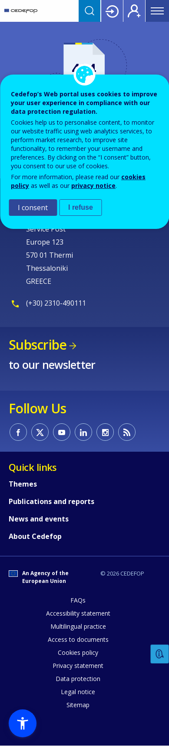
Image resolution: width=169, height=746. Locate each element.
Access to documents (78, 639)
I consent (33, 207)
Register (134, 11)
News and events (39, 519)
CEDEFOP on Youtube (61, 432)
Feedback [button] (160, 654)
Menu (157, 10)
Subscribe (37, 345)
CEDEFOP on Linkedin (83, 432)
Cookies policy (78, 652)
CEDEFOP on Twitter (40, 432)
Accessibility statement (78, 613)
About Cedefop (35, 536)
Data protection (78, 678)
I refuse (80, 207)
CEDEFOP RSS (127, 432)
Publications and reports (51, 501)
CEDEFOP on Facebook (18, 432)
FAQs (78, 600)
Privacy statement (78, 665)
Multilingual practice (78, 626)
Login (112, 11)
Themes (23, 484)
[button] (22, 723)
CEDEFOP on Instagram (105, 432)
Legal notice (78, 692)
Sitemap (77, 705)
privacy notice (93, 185)
